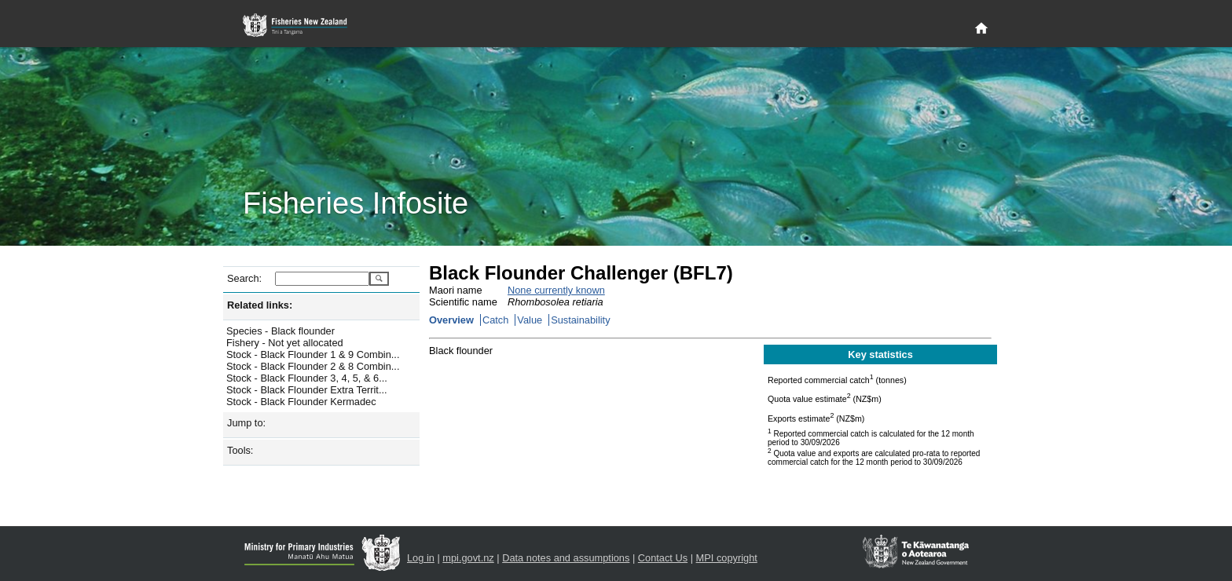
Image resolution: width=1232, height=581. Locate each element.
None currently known (556, 290)
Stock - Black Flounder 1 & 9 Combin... (312, 354)
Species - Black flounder (280, 331)
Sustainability (580, 320)
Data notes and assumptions (565, 558)
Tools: (240, 450)
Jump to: (246, 423)
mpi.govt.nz (467, 558)
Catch (495, 320)
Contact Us (663, 558)
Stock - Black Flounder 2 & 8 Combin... (312, 366)
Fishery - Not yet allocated (284, 343)
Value (529, 320)
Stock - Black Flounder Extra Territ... (306, 390)
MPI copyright (726, 558)
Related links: (259, 305)
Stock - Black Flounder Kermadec (301, 401)
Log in (420, 558)
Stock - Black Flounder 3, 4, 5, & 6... (306, 378)
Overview (451, 320)
